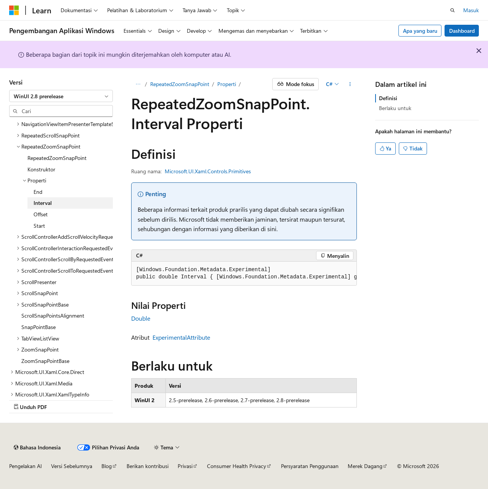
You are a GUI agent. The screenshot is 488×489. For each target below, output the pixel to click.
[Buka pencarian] (452, 10)
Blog (106, 466)
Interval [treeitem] (43, 202)
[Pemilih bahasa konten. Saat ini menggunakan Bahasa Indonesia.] (37, 447)
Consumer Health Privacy (236, 466)
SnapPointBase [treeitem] (38, 327)
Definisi (388, 98)
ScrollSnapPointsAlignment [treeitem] (52, 315)
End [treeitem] (38, 191)
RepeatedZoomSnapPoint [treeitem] (57, 157)
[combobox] (61, 96)
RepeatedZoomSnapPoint (179, 84)
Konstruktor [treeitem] (41, 169)
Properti (226, 84)
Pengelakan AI (25, 466)
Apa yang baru (420, 30)
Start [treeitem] (39, 225)
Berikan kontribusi (148, 466)
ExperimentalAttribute (181, 337)
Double (140, 318)
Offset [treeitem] (41, 214)
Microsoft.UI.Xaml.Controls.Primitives (208, 171)
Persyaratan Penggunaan (310, 466)
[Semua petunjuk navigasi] (137, 84)
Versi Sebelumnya (71, 466)
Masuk (471, 10)
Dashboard (462, 30)
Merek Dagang (365, 466)
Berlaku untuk (395, 108)
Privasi (185, 466)
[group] (244, 274)
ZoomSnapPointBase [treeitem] (45, 360)
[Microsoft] (14, 10)
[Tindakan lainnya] (350, 84)
